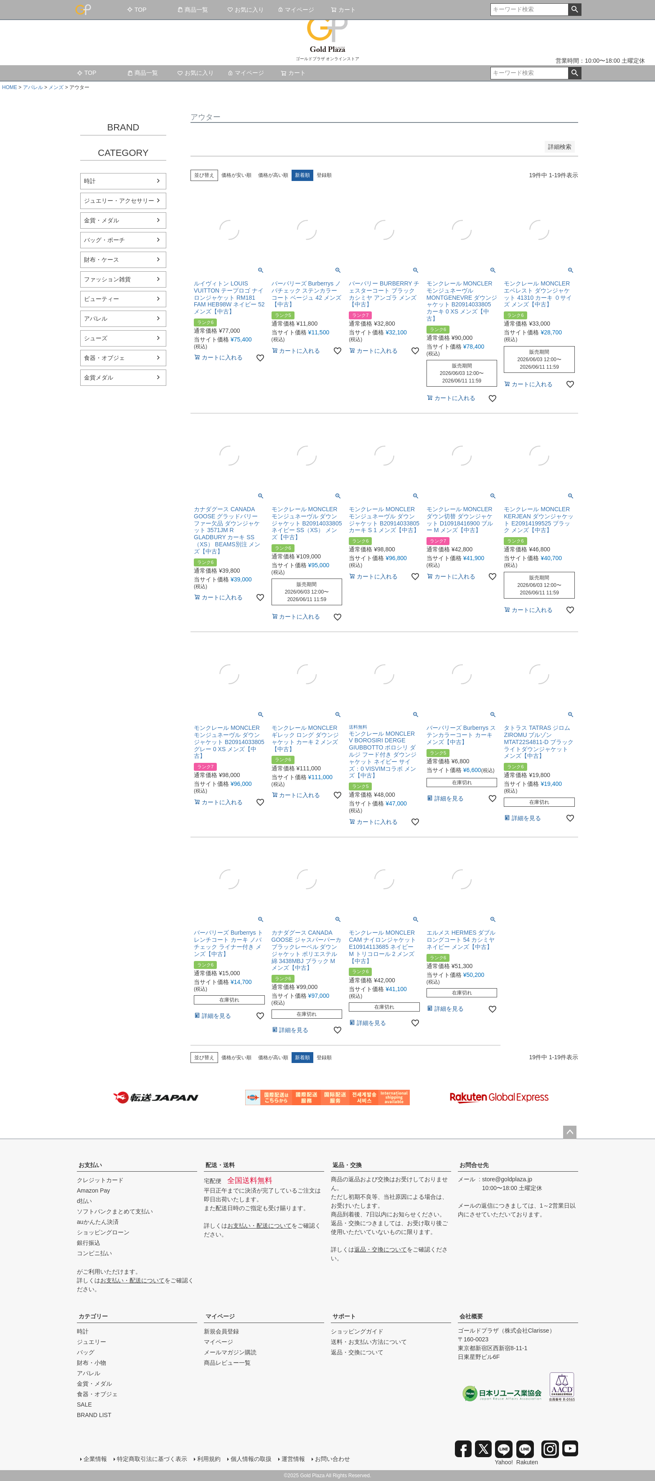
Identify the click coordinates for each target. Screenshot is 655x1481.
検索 (574, 9)
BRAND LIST (94, 1415)
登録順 (324, 175)
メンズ (55, 87)
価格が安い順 (236, 175)
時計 (90, 181)
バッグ (85, 1352)
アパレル (33, 87)
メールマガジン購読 (230, 1352)
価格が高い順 (273, 175)
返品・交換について (380, 1249)
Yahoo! (504, 1453)
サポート (344, 1316)
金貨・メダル (101, 220)
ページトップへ (569, 1132)
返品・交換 (347, 1165)
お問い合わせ (332, 1459)
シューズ (95, 338)
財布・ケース (101, 259)
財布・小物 (91, 1362)
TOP (137, 9)
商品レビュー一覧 (227, 1362)
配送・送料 (220, 1165)
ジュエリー (91, 1341)
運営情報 (293, 1459)
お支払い (90, 1165)
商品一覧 (192, 9)
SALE (84, 1404)
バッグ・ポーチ (104, 240)
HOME (9, 87)
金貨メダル (98, 377)
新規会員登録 (221, 1331)
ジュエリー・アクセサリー (119, 200)
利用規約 (209, 1459)
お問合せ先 (474, 1165)
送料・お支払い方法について (369, 1341)
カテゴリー (93, 1316)
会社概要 (471, 1316)
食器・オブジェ (104, 357)
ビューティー (101, 299)
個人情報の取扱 (251, 1459)
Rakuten (527, 1453)
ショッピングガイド (357, 1331)
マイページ (295, 9)
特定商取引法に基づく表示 (152, 1459)
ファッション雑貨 (107, 279)
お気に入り (245, 9)
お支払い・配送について (132, 1280)
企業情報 (95, 1459)
